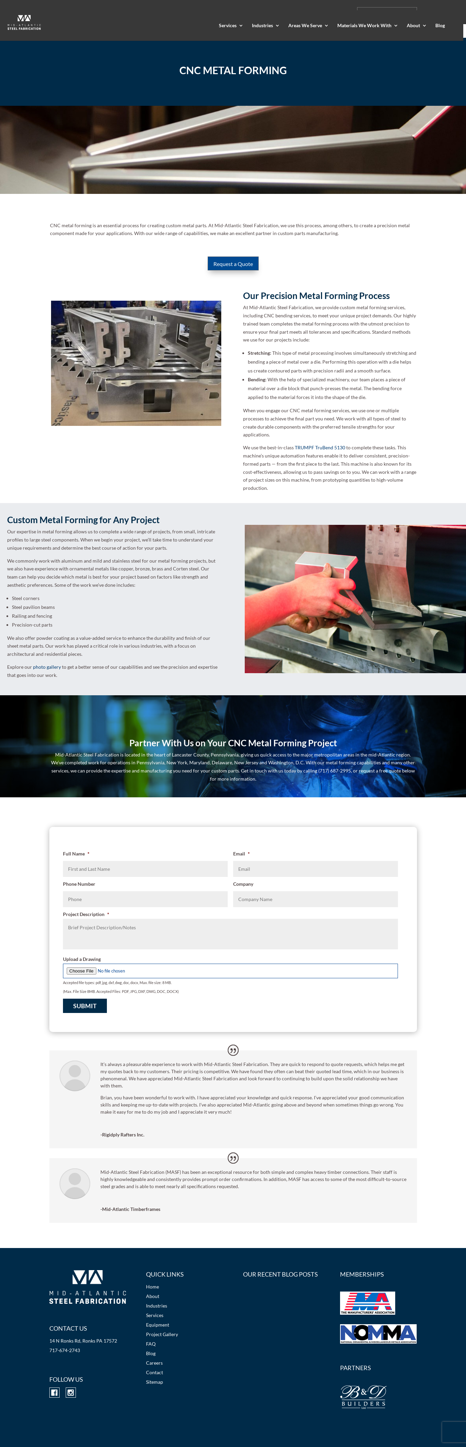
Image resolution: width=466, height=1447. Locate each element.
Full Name (76, 853)
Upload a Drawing (82, 959)
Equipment (157, 1325)
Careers (154, 1363)
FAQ (151, 1344)
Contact (154, 1372)
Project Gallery (162, 1334)
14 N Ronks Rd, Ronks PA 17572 (83, 1341)
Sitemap (154, 1382)
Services (228, 25)
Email (241, 853)
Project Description (86, 914)
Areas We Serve (305, 25)
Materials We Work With (364, 25)
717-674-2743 (64, 1350)
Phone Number (79, 884)
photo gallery (47, 667)
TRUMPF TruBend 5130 (320, 447)
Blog (440, 25)
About (413, 25)
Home (152, 1287)
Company (243, 884)
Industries (262, 25)
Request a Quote (233, 264)
